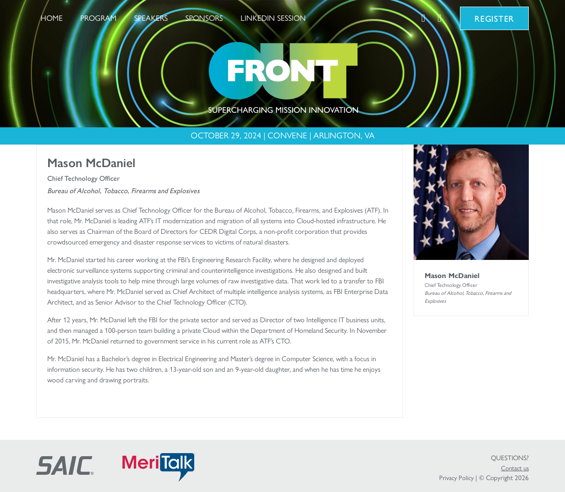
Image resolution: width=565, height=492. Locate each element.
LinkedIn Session (273, 18)
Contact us (515, 468)
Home (52, 18)
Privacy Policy (456, 478)
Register (494, 18)
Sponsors (204, 18)
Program (98, 18)
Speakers (151, 18)
